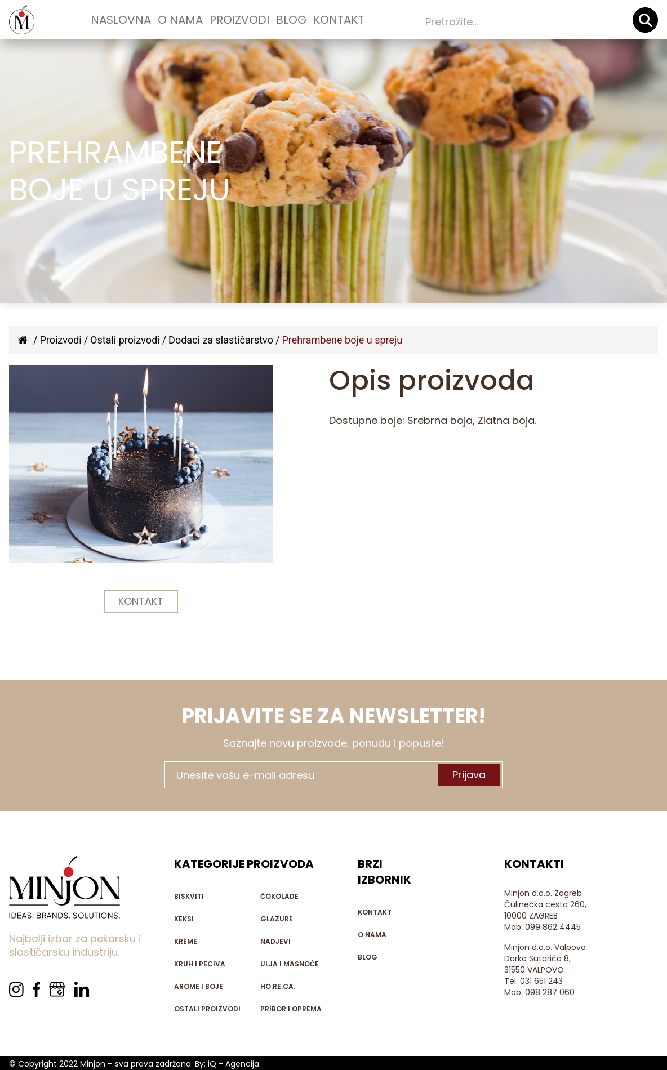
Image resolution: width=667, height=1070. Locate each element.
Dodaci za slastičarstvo (220, 340)
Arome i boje (198, 986)
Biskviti (189, 896)
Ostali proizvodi (125, 340)
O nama (180, 20)
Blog (291, 20)
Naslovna (121, 20)
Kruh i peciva (199, 964)
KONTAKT (140, 601)
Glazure (276, 919)
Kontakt (338, 20)
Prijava (469, 775)
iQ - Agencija (233, 1063)
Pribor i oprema (291, 1009)
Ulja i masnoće (289, 964)
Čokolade (279, 896)
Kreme (185, 941)
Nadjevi (275, 941)
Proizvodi (239, 20)
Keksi (184, 919)
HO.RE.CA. (277, 986)
